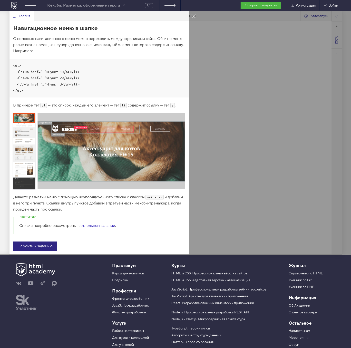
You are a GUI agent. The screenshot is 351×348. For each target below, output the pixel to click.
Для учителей (123, 345)
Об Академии (299, 305)
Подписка (120, 280)
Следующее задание (170, 5)
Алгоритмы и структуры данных (196, 335)
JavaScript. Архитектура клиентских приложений (209, 296)
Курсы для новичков (128, 273)
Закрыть (193, 16)
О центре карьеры (303, 312)
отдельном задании (97, 225)
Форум (294, 345)
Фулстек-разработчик (129, 312)
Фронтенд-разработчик (130, 299)
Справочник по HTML (306, 273)
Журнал (297, 265)
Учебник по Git (300, 280)
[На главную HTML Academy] (14, 5)
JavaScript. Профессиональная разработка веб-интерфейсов (218, 289)
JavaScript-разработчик (130, 305)
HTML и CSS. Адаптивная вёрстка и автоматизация (210, 280)
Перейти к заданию (35, 246)
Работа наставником (128, 331)
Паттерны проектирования (192, 342)
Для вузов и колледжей (130, 338)
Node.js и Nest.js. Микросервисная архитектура (208, 319)
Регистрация (303, 5)
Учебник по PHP (301, 287)
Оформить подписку (261, 5)
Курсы (178, 265)
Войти (331, 5)
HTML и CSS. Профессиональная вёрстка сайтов (209, 273)
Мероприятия (299, 338)
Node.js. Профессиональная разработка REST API (210, 312)
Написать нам (299, 331)
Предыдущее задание (30, 5)
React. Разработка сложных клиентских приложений (212, 303)
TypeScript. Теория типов (190, 328)
